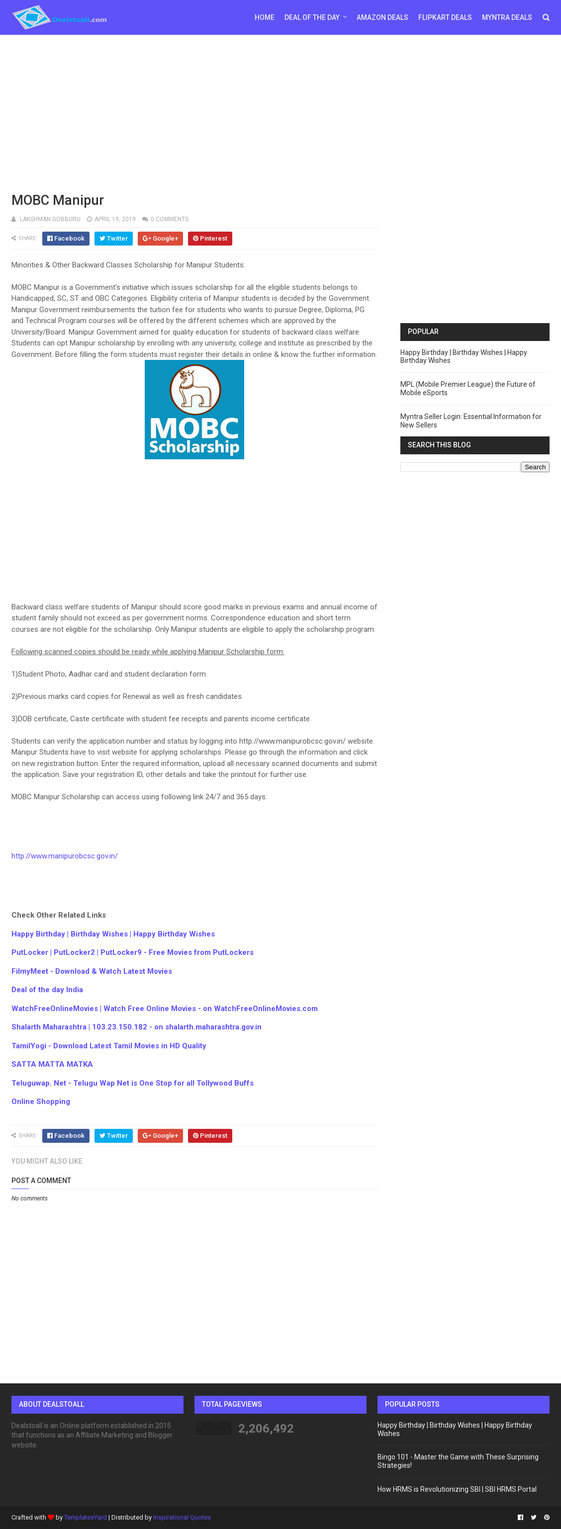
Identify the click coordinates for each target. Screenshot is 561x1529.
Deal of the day (312, 17)
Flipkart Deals (445, 17)
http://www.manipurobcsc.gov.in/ (64, 855)
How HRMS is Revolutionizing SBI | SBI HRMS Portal (457, 1489)
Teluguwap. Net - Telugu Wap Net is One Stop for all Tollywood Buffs (132, 1083)
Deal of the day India (47, 989)
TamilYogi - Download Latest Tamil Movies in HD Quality (108, 1045)
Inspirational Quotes (182, 1517)
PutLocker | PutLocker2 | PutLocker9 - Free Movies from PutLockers (132, 952)
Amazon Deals (382, 17)
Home (265, 17)
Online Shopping (40, 1101)
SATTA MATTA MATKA (52, 1064)
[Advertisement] (280, 111)
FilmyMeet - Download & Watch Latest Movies (91, 971)
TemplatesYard (85, 1517)
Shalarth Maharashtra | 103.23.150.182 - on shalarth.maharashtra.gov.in (136, 1026)
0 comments (169, 219)
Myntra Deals (507, 17)
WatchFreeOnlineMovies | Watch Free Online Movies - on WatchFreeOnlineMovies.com (164, 1008)
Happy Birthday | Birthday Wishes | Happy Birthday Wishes (113, 934)
